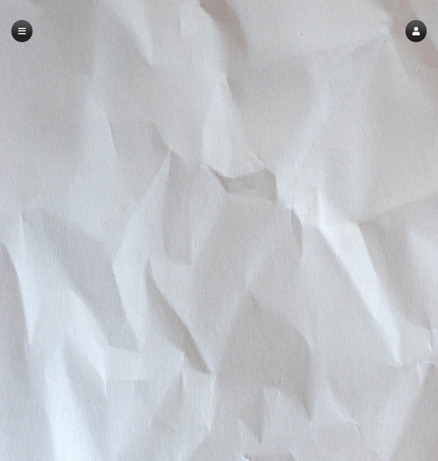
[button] (416, 31)
